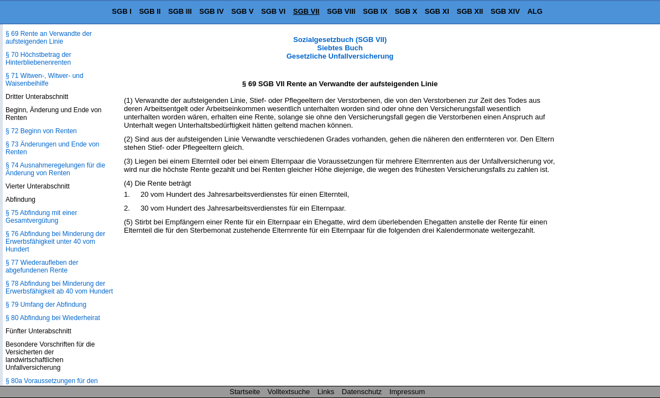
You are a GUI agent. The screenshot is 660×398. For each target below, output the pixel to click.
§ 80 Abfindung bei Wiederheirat (53, 318)
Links (326, 391)
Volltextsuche (289, 391)
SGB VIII (341, 11)
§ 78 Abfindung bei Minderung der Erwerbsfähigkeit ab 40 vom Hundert (59, 287)
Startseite (245, 391)
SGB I (121, 11)
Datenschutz (362, 391)
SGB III (180, 11)
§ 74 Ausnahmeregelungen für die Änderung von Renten (55, 169)
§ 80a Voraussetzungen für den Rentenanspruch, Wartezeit (52, 384)
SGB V (242, 11)
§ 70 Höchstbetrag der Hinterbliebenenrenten (38, 58)
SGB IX (375, 11)
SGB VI (273, 11)
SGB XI (437, 11)
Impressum (407, 391)
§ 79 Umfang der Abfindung (46, 304)
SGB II (149, 11)
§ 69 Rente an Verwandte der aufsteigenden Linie (49, 37)
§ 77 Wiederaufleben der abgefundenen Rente (42, 266)
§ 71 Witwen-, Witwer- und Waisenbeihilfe (45, 79)
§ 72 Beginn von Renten (41, 131)
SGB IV (211, 11)
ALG (534, 11)
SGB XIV (505, 11)
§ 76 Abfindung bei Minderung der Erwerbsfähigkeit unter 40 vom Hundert (55, 241)
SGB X (406, 11)
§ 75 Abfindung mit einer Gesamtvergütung (41, 216)
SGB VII (306, 11)
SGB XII (470, 11)
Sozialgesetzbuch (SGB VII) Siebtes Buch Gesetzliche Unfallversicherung (340, 47)
